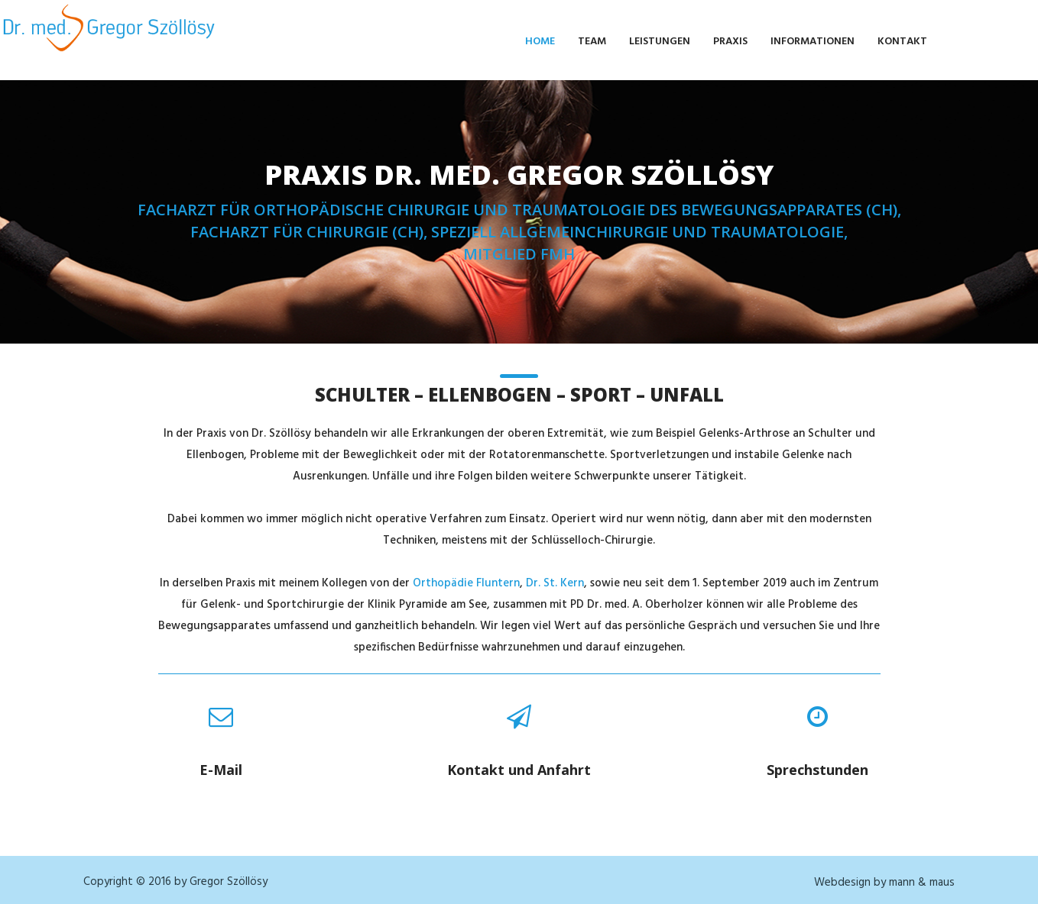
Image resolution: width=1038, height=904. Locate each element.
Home (540, 41)
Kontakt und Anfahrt (519, 769)
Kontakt (902, 41)
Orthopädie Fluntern (466, 583)
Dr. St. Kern (555, 583)
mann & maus (922, 882)
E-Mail (220, 769)
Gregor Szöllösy (229, 882)
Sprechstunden (817, 769)
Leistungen (659, 41)
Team (592, 41)
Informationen (812, 41)
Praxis (730, 41)
